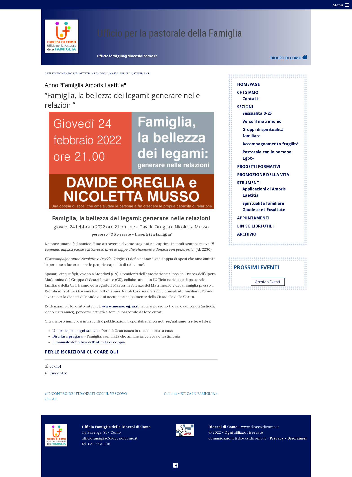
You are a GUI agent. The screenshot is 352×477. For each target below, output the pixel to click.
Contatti (251, 98)
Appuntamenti (253, 218)
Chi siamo (247, 92)
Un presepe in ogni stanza (75, 330)
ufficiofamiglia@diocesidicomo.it (127, 55)
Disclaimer (297, 438)
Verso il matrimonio (262, 121)
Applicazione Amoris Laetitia (68, 73)
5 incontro (58, 373)
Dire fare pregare (67, 336)
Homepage (248, 84)
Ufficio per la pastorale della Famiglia (169, 33)
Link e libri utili (119, 73)
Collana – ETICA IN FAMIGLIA (191, 393)
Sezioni (245, 106)
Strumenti (142, 73)
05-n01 (55, 366)
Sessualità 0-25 (257, 113)
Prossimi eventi (256, 267)
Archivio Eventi (267, 281)
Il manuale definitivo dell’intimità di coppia (88, 342)
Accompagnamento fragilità (270, 143)
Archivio (98, 73)
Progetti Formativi (258, 166)
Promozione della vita (263, 174)
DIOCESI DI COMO (289, 57)
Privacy (277, 438)
